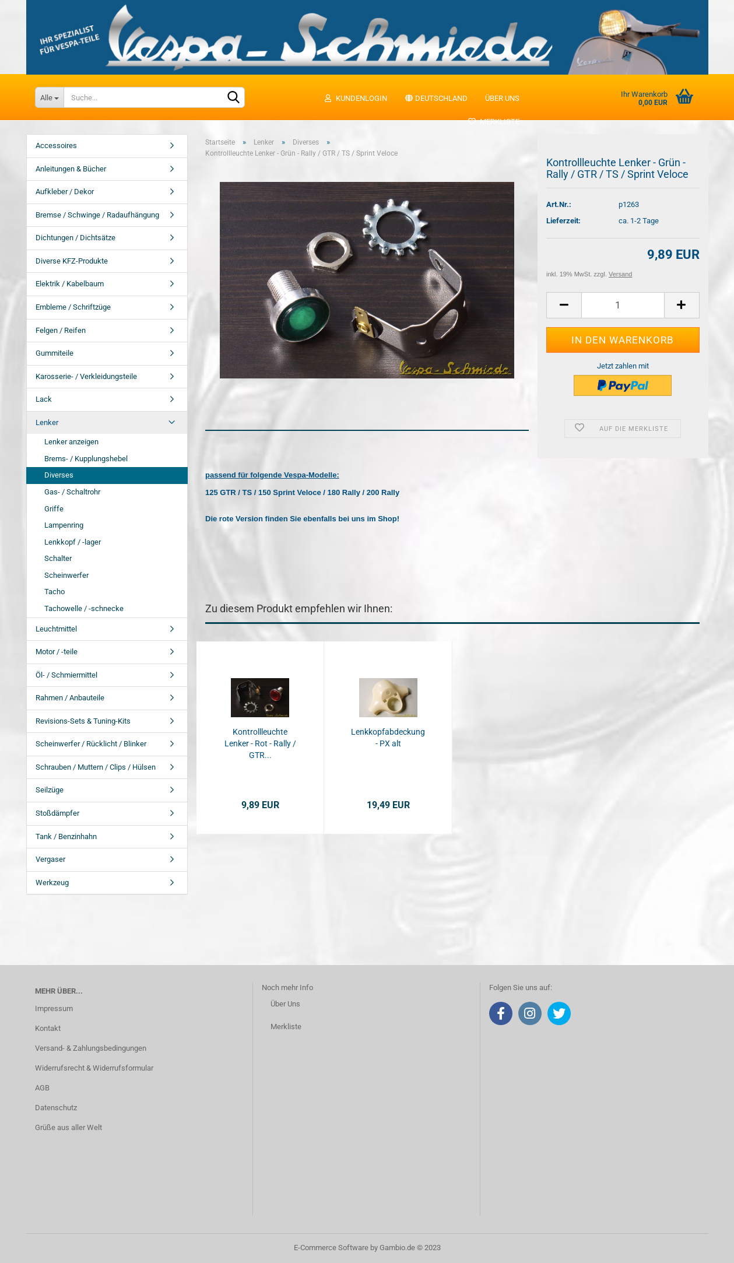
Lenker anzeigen (71, 441)
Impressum (54, 1008)
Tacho (54, 591)
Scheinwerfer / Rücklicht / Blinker (91, 743)
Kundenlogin (355, 98)
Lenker (47, 422)
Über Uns (285, 1003)
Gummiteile (54, 353)
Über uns (502, 98)
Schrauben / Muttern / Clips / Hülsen (96, 767)
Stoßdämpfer (57, 813)
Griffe (54, 508)
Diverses (58, 475)
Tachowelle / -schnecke (84, 608)
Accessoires (56, 145)
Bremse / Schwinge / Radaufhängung (97, 214)
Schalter (58, 558)
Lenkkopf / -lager (72, 542)
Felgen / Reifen (61, 330)
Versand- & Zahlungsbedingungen (90, 1048)
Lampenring (63, 525)
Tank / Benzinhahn (66, 836)
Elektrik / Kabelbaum (70, 283)
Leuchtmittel (56, 629)
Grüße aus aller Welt (68, 1127)
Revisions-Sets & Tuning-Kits (83, 721)
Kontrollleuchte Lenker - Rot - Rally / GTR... (260, 743)
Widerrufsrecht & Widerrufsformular (94, 1068)
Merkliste (493, 121)
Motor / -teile (57, 651)
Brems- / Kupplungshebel (86, 458)
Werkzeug (52, 882)
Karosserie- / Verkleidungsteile (86, 376)
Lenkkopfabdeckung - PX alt (388, 737)
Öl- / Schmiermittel (66, 675)
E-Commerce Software (331, 1247)
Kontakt (48, 1028)
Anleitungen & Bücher (71, 168)
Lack (44, 399)
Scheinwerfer (66, 575)
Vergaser (50, 859)
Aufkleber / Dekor (65, 191)
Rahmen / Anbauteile (70, 697)
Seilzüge (50, 789)
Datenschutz (56, 1107)
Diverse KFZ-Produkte (72, 261)
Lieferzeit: (563, 220)
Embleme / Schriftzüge (73, 307)
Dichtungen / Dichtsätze (75, 237)
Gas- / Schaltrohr (72, 491)
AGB (42, 1087)
